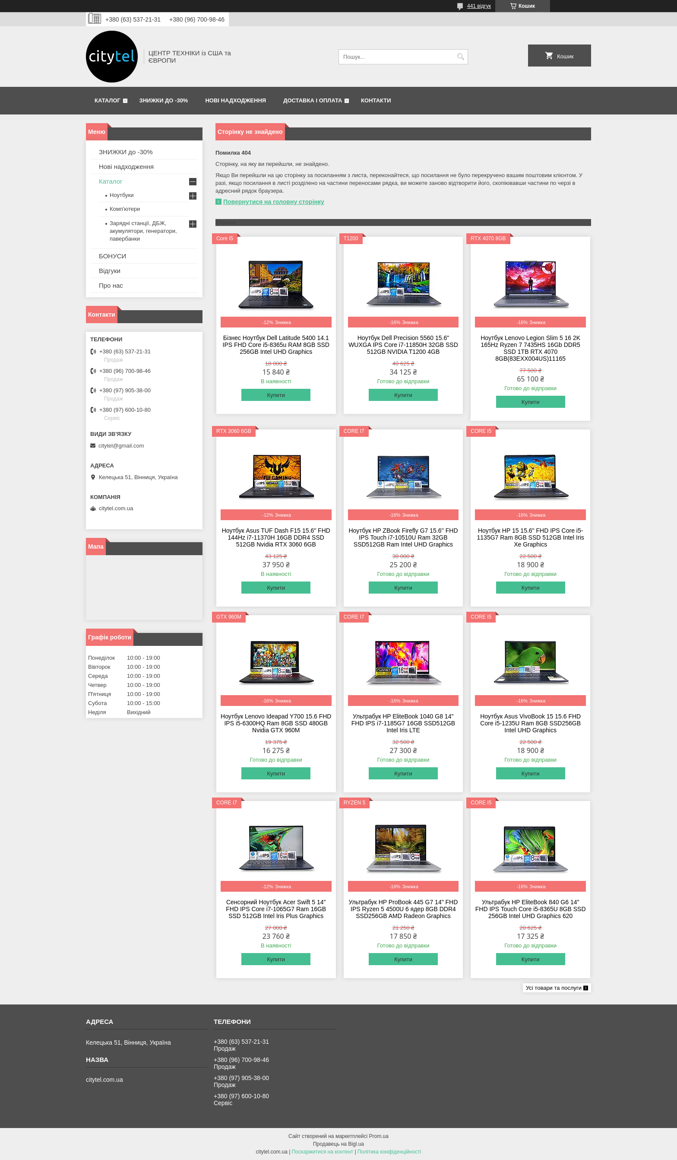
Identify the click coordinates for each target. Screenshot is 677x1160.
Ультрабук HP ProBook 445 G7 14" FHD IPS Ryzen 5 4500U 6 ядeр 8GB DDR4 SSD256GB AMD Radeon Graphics (403, 909)
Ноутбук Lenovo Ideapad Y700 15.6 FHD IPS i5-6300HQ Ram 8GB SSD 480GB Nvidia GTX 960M (276, 723)
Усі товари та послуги (554, 988)
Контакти (376, 100)
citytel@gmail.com (121, 445)
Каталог (107, 100)
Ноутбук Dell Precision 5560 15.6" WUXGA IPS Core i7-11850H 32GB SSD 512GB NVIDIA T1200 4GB (403, 344)
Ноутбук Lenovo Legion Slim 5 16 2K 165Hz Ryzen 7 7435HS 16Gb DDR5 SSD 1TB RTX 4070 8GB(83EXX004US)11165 (530, 348)
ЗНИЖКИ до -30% (163, 100)
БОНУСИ (112, 256)
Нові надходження (235, 100)
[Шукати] (460, 56)
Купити (276, 395)
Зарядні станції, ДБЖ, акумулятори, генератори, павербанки (143, 231)
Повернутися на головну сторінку (273, 201)
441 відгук (479, 6)
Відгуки (109, 270)
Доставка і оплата (312, 100)
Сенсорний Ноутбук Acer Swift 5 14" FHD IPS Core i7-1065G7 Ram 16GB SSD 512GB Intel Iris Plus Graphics (276, 909)
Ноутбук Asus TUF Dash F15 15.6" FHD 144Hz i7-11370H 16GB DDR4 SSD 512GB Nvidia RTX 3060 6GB (276, 537)
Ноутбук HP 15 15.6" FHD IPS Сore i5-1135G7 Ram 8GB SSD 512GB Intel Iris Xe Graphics (530, 537)
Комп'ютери (125, 209)
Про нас (111, 285)
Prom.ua (379, 1136)
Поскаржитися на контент (322, 1152)
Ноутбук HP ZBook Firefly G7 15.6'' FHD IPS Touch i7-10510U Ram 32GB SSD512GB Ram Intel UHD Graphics (403, 537)
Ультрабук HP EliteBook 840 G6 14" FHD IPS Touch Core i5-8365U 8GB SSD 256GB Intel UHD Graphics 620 (530, 909)
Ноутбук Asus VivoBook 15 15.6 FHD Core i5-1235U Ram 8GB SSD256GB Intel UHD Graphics (530, 723)
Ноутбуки (122, 195)
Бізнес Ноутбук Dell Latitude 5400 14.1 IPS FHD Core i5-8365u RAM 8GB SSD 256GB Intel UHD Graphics (276, 344)
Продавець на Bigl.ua (338, 1144)
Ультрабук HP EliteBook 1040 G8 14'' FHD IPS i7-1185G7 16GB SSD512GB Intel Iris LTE (403, 723)
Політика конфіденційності (389, 1152)
